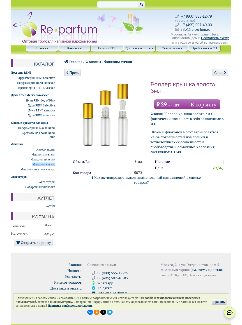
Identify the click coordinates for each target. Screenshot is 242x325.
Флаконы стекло (118, 61)
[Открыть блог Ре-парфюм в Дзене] (103, 311)
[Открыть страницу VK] (90, 311)
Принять (219, 301)
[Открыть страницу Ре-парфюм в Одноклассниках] (96, 311)
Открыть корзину (33, 242)
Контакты (74, 48)
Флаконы (93, 61)
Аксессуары (47, 182)
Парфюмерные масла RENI (36, 128)
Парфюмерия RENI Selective (35, 78)
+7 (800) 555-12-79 (196, 16)
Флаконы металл (43, 154)
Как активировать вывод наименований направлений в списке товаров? (146, 180)
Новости (74, 270)
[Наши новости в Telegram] (110, 311)
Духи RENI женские (41, 110)
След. (220, 72)
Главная (42, 48)
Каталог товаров (68, 282)
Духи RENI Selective (41, 105)
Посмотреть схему (215, 38)
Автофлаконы (45, 149)
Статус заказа (172, 48)
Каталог (44, 64)
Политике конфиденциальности (70, 306)
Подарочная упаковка (40, 187)
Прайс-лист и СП (204, 48)
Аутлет (50, 206)
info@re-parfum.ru (195, 29)
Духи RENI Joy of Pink (40, 100)
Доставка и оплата (139, 48)
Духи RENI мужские (41, 115)
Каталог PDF (107, 48)
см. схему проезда (207, 269)
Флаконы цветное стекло (38, 169)
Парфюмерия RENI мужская (36, 88)
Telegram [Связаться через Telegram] (102, 287)
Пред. (72, 72)
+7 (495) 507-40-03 (196, 25)
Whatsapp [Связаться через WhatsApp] (102, 282)
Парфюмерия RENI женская (36, 83)
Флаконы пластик (43, 159)
